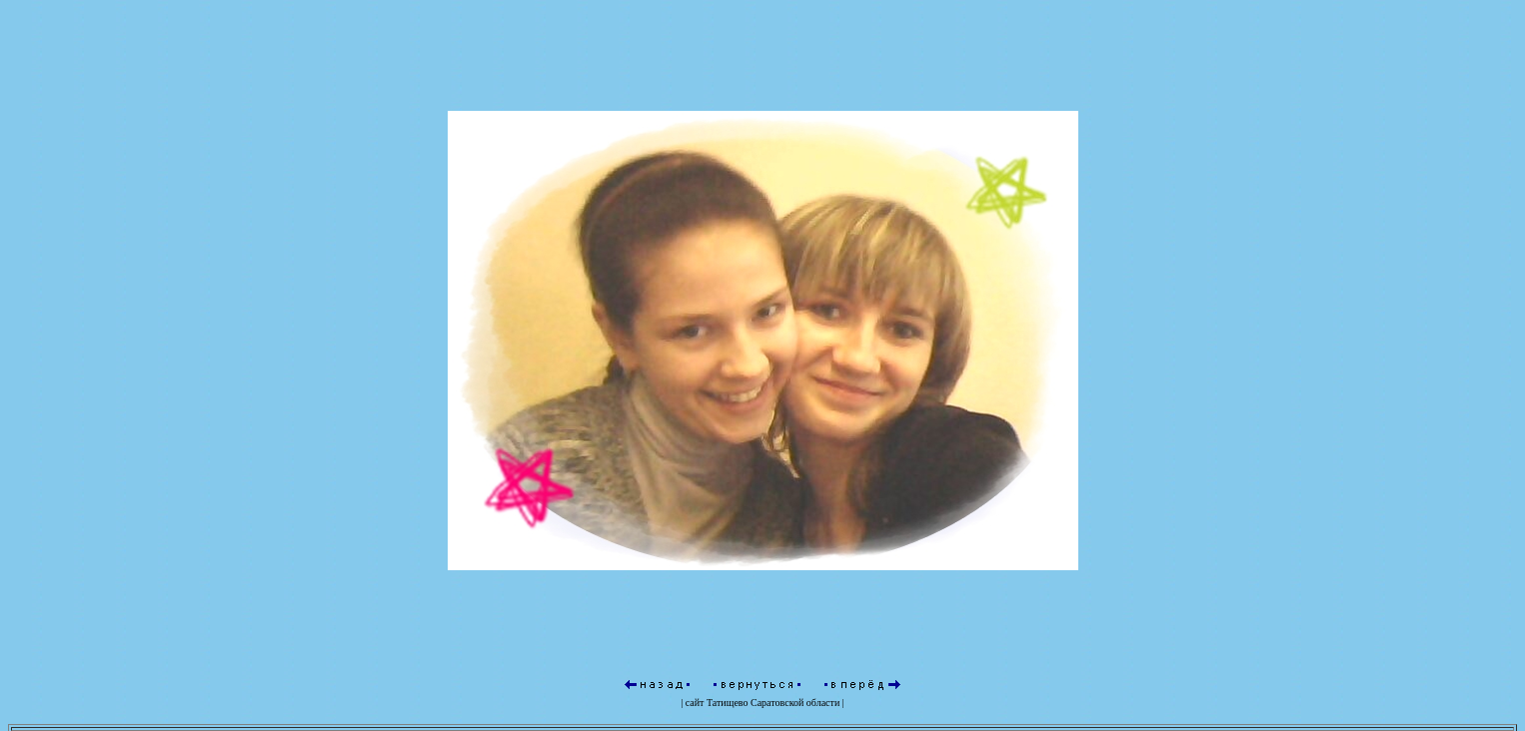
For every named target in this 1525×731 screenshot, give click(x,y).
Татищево (728, 702)
